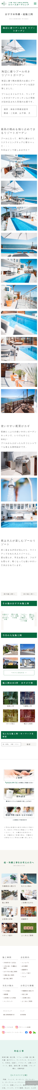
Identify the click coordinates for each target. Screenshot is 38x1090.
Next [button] (35, 389)
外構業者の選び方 (28, 761)
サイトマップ (7, 781)
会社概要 (25, 736)
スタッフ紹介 (26, 743)
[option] (5, 387)
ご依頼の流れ (26, 768)
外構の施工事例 (9, 745)
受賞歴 (6, 764)
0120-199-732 (13, 1016)
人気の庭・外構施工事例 (10, 737)
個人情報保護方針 (9, 785)
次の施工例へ (29, 364)
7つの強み (7, 761)
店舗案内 (25, 740)
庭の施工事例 (8, 749)
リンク (22, 781)
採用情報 (23, 785)
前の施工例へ (9, 364)
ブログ (24, 747)
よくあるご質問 (27, 771)
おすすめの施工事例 (10, 742)
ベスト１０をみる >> (19, 443)
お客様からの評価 (10, 768)
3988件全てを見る (10, 733)
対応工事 (25, 764)
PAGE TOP (32, 1083)
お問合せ (29, 1016)
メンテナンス (8, 771)
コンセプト (25, 733)
